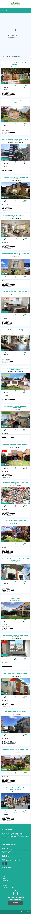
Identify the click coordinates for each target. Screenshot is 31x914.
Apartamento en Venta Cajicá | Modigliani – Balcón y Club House (15, 407)
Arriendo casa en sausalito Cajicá (15, 330)
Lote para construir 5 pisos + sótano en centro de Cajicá (15, 483)
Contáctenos (5, 885)
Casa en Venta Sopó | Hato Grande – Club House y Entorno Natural (15, 254)
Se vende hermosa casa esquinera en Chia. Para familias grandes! (15, 216)
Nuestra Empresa (6, 883)
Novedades (5, 880)
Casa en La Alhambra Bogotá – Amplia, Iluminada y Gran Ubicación (16, 368)
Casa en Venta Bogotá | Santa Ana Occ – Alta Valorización (15, 63)
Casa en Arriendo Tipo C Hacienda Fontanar (15, 520)
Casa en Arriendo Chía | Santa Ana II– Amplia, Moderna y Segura (15, 597)
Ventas (4, 874)
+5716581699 (5, 856)
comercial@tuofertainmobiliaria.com (11, 860)
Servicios (4, 878)
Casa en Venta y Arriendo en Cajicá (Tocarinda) (15, 711)
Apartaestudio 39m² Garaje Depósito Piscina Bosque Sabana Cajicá (15, 788)
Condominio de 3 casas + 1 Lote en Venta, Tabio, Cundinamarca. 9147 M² (15, 750)
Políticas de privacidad (8, 887)
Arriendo (4, 876)
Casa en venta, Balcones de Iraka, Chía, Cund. (15, 673)
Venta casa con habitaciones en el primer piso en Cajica (15, 101)
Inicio (3, 871)
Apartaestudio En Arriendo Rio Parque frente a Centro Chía (15, 636)
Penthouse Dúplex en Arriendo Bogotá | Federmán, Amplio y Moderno (15, 139)
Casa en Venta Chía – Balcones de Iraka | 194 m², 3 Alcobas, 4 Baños (15, 559)
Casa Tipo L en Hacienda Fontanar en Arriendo (15, 444)
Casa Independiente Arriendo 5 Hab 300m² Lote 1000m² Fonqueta (15, 178)
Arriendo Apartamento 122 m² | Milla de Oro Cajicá (15, 291)
